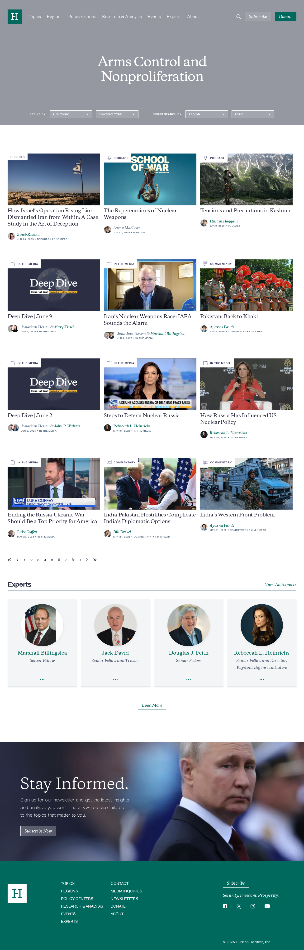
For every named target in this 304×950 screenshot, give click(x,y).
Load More (152, 705)
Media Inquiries (126, 891)
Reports (43, 239)
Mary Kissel (64, 327)
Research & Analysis (122, 16)
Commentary (237, 331)
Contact (119, 883)
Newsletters (124, 898)
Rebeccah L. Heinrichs (131, 426)
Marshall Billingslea (167, 334)
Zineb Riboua (28, 234)
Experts (173, 16)
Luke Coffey (27, 532)
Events (154, 16)
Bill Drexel (122, 532)
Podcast (139, 232)
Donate (118, 906)
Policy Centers (82, 16)
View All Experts (280, 584)
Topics (34, 16)
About (193, 16)
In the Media (48, 331)
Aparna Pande (222, 327)
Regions (54, 16)
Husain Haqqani (224, 221)
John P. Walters (67, 426)
